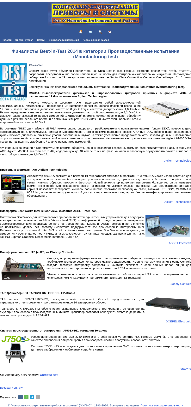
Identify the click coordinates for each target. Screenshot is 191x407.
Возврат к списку (11, 387)
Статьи (41, 40)
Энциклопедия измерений (64, 40)
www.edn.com (49, 374)
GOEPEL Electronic (178, 321)
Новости (7, 40)
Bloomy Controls (180, 283)
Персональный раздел (96, 40)
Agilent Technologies (177, 160)
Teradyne (185, 368)
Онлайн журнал (24, 40)
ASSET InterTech (180, 243)
